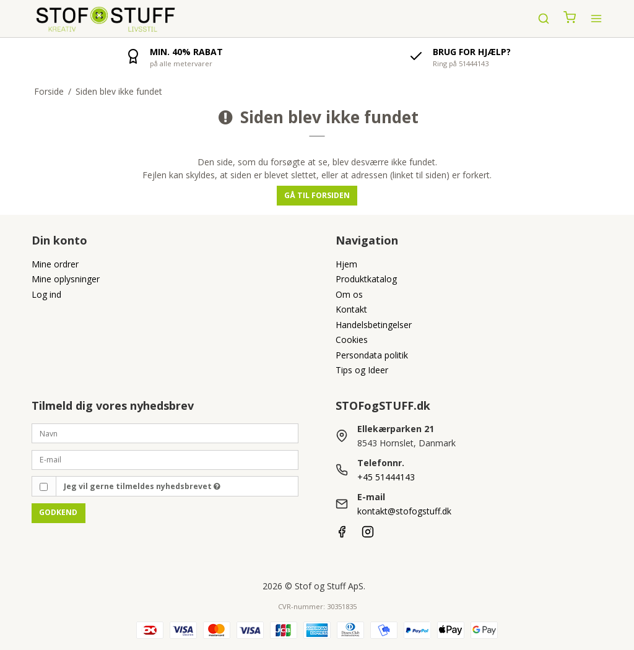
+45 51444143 (386, 477)
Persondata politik (372, 355)
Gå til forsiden (317, 195)
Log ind (46, 294)
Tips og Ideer (362, 370)
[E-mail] (165, 459)
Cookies (352, 339)
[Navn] (165, 432)
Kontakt (351, 309)
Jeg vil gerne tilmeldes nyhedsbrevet (142, 486)
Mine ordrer (55, 264)
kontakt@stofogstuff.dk (404, 511)
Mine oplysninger (66, 279)
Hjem (346, 264)
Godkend (58, 512)
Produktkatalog (366, 279)
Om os (349, 294)
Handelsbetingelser (374, 325)
